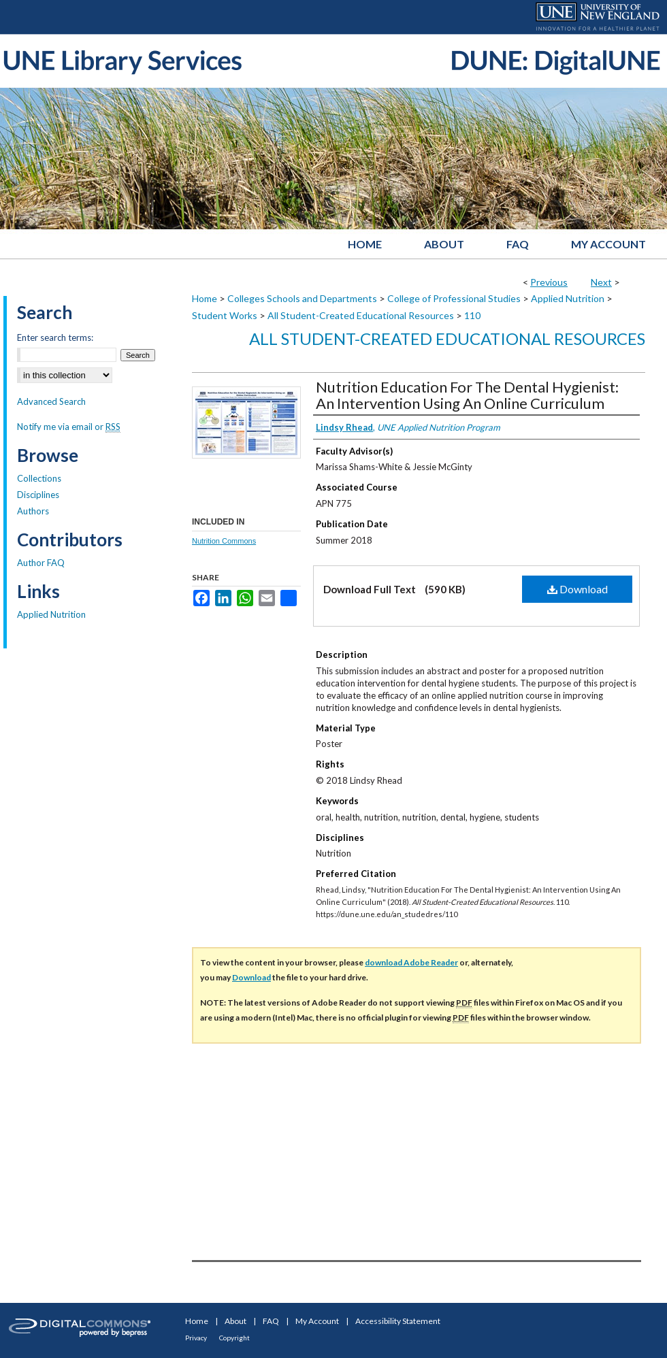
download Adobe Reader (411, 962)
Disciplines (38, 494)
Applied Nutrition (567, 298)
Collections (39, 478)
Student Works (224, 315)
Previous (549, 282)
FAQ (271, 1321)
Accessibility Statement (397, 1321)
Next (601, 282)
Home (204, 298)
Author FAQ (41, 562)
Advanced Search (51, 401)
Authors (33, 511)
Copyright (234, 1338)
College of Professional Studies (454, 298)
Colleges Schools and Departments (302, 298)
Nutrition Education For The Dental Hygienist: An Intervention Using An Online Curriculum (467, 395)
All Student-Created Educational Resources (360, 315)
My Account (317, 1321)
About (235, 1321)
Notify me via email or (68, 426)
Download (577, 588)
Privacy (196, 1338)
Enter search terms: (55, 337)
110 (472, 315)
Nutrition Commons (224, 541)
